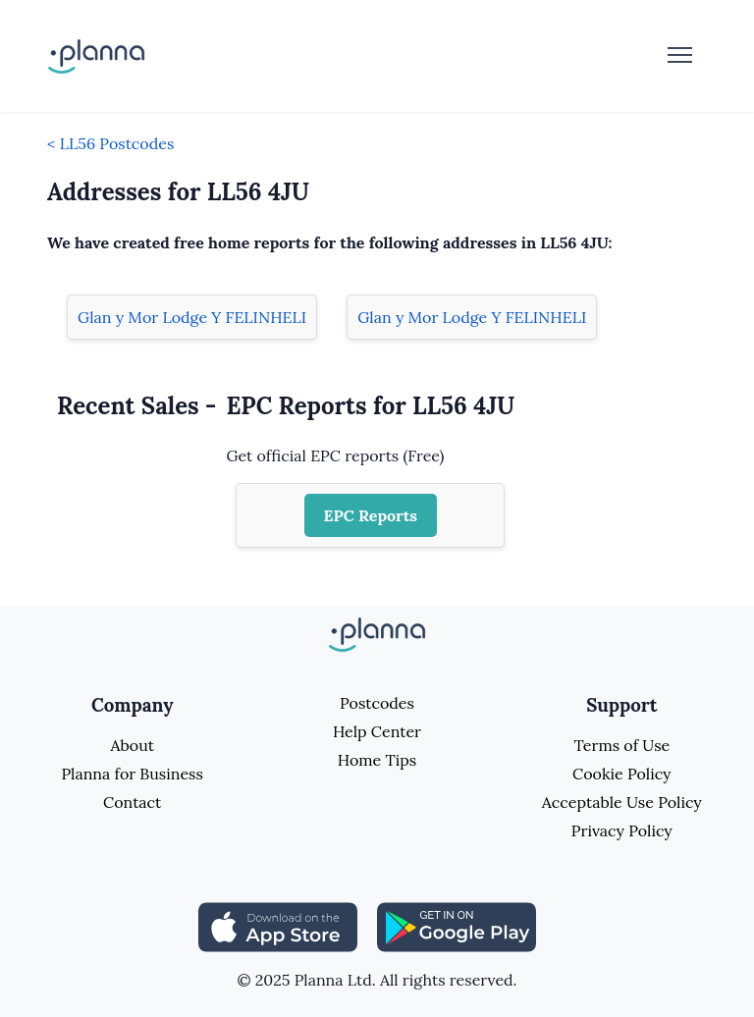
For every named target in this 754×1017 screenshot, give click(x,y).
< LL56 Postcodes (110, 143)
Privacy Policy (622, 830)
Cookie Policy (622, 773)
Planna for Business (131, 773)
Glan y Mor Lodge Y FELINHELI (192, 317)
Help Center (377, 731)
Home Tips (377, 760)
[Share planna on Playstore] (456, 926)
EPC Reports (371, 515)
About (131, 745)
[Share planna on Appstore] (277, 926)
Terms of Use (621, 745)
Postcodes (377, 703)
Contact (132, 802)
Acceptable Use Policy (622, 802)
